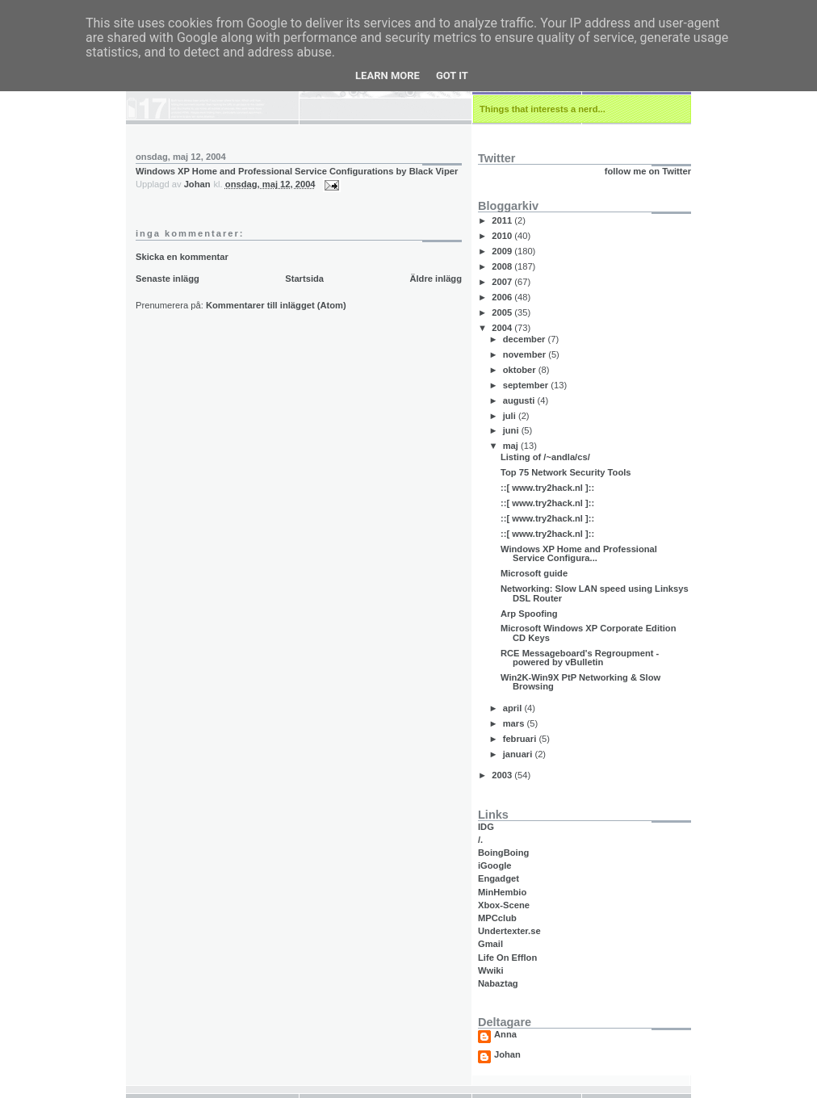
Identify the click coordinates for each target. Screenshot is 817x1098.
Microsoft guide (534, 573)
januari (519, 754)
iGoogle (495, 865)
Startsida (304, 278)
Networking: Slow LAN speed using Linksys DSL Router (595, 593)
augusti (520, 400)
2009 (503, 251)
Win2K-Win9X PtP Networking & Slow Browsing (580, 682)
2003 (503, 775)
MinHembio (502, 892)
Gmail (490, 944)
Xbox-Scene (504, 905)
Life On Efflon (507, 957)
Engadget (498, 878)
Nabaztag (498, 983)
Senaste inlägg (167, 278)
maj (512, 446)
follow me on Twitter (648, 171)
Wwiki (491, 970)
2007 (503, 282)
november (526, 354)
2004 (503, 328)
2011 (503, 220)
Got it (452, 75)
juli (510, 416)
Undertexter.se (509, 931)
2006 (503, 297)
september (527, 385)
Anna (505, 1034)
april (514, 708)
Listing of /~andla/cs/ (545, 457)
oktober (520, 370)
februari (521, 739)
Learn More (387, 75)
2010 (503, 236)
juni (512, 430)
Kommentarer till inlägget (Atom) (276, 305)
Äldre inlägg (435, 278)
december (525, 339)
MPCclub (497, 918)
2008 (503, 266)
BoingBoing (503, 852)
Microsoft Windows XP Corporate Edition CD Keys (589, 632)
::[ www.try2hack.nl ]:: (547, 487)
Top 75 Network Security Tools (566, 472)
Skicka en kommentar (182, 257)
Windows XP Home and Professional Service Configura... (579, 553)
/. (480, 839)
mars (515, 723)
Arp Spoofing (529, 613)
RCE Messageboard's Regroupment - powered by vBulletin (580, 657)
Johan (507, 1054)
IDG (486, 827)
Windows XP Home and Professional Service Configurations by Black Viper (297, 171)
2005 (503, 312)
